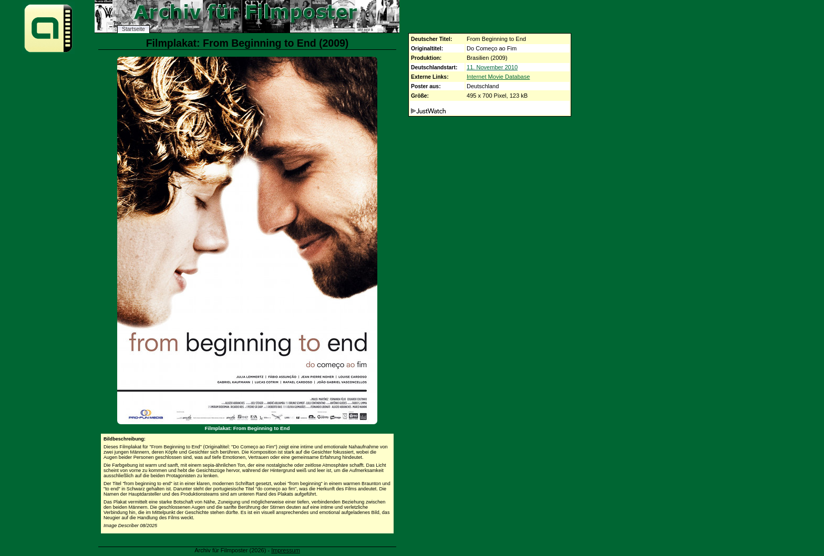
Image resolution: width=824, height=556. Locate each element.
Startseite (133, 29)
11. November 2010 (492, 67)
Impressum (285, 550)
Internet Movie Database (498, 77)
